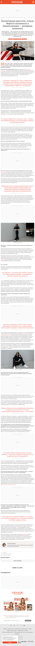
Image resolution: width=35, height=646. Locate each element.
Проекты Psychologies (29, 632)
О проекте (5, 628)
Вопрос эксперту (24, 628)
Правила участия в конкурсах (12, 630)
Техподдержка (17, 633)
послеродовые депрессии (6, 335)
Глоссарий (29, 628)
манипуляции (3, 171)
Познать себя (24, 39)
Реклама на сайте (11, 628)
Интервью (10, 39)
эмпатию (2, 259)
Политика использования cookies (7, 632)
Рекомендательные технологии (19, 632)
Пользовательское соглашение (23, 630)
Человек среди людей (17, 39)
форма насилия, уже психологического (8, 484)
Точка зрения (2, 17)
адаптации (24, 534)
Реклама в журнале (17, 628)
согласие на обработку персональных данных (16, 615)
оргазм (8, 347)
